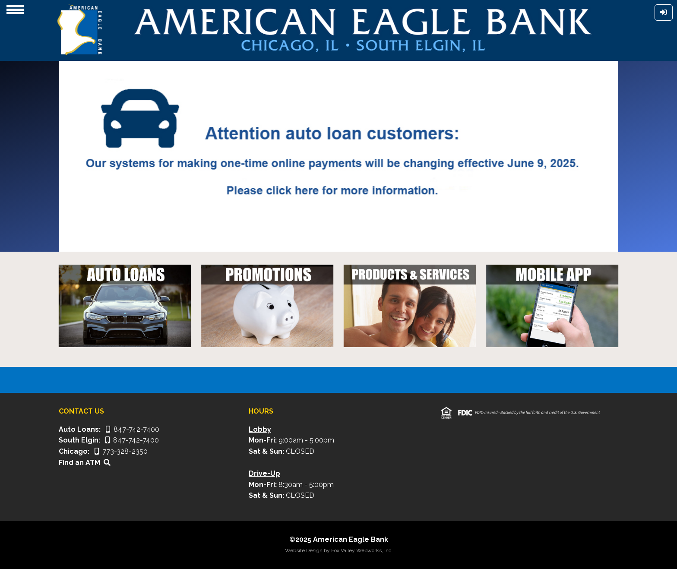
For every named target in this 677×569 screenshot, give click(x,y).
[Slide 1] (315, 240)
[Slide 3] (346, 240)
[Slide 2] (330, 240)
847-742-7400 (132, 429)
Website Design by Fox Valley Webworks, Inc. (338, 550)
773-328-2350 (121, 451)
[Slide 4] (361, 240)
